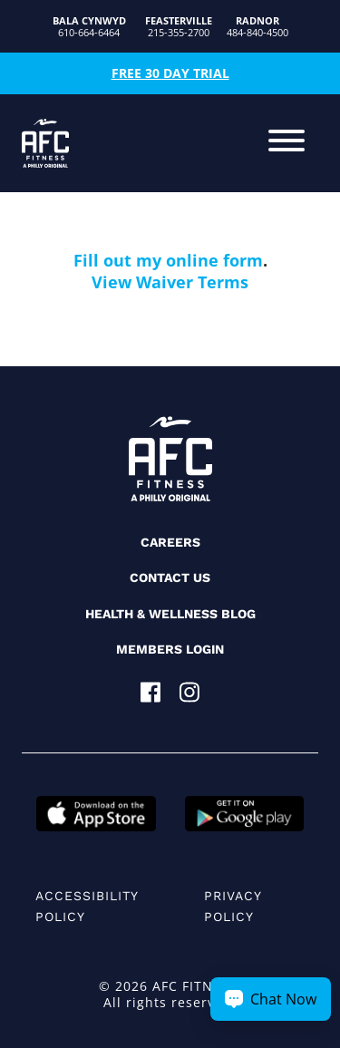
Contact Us (170, 577)
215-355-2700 (178, 27)
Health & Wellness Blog (170, 613)
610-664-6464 (89, 27)
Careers (170, 542)
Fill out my (119, 260)
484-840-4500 (257, 27)
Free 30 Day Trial (170, 73)
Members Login (170, 649)
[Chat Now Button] (270, 999)
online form (214, 260)
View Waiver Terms (170, 282)
